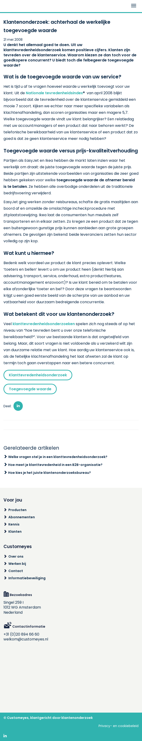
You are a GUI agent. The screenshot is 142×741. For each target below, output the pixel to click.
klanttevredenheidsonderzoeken (44, 324)
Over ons (15, 556)
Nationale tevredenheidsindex (54, 93)
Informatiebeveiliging (27, 578)
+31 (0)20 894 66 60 (21, 634)
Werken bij (17, 563)
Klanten (15, 531)
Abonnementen (21, 517)
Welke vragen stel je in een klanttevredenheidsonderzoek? (57, 457)
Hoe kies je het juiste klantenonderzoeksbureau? (49, 473)
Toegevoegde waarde (30, 389)
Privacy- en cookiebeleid (119, 726)
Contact (15, 571)
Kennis (14, 524)
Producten (17, 510)
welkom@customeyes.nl (25, 639)
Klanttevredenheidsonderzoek (38, 375)
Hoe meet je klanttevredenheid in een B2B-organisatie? (55, 465)
